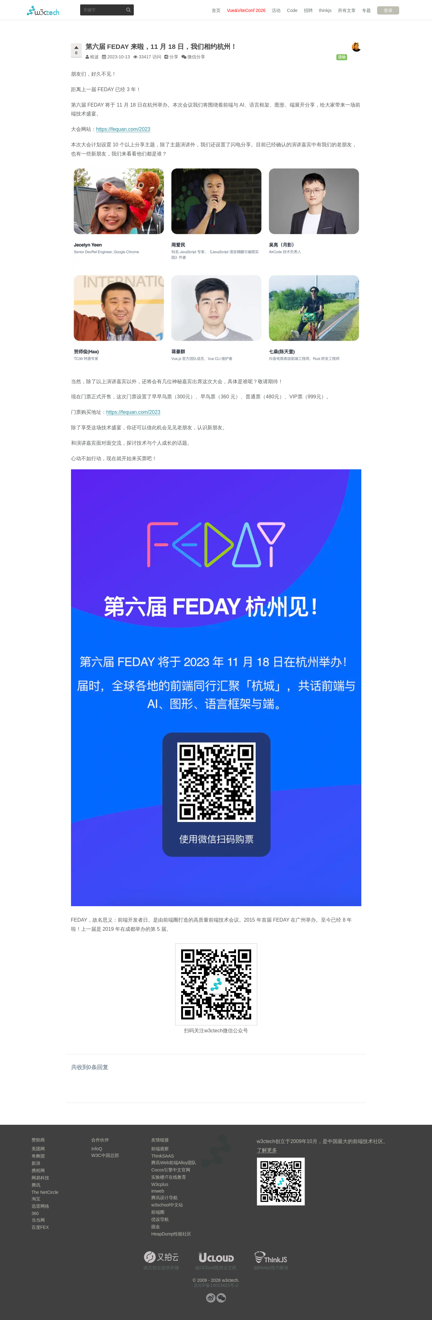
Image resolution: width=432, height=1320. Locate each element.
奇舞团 (38, 1156)
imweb (157, 1191)
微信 (221, 1298)
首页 (216, 10)
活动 (276, 10)
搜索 (128, 9)
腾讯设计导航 (164, 1197)
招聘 (308, 10)
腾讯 (36, 1185)
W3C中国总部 (105, 1155)
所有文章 (347, 10)
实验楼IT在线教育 (168, 1177)
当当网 (38, 1220)
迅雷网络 (40, 1206)
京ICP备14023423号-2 (216, 1285)
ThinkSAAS (162, 1156)
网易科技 (40, 1177)
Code (292, 10)
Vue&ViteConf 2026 (246, 10)
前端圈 (157, 1212)
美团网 (38, 1148)
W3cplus (159, 1184)
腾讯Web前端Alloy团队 (173, 1162)
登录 (388, 10)
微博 (211, 1298)
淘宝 (36, 1198)
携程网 (38, 1170)
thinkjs (325, 10)
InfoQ (96, 1148)
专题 (366, 10)
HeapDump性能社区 (171, 1233)
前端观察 (160, 1148)
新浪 (36, 1163)
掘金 (155, 1226)
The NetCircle (45, 1192)
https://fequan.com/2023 (123, 129)
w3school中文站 (167, 1204)
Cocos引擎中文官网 (170, 1169)
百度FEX (40, 1227)
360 (35, 1213)
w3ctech (43, 10)
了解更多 (267, 1150)
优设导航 (160, 1219)
